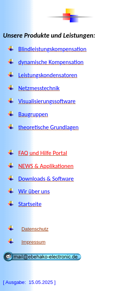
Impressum (33, 242)
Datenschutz (34, 229)
